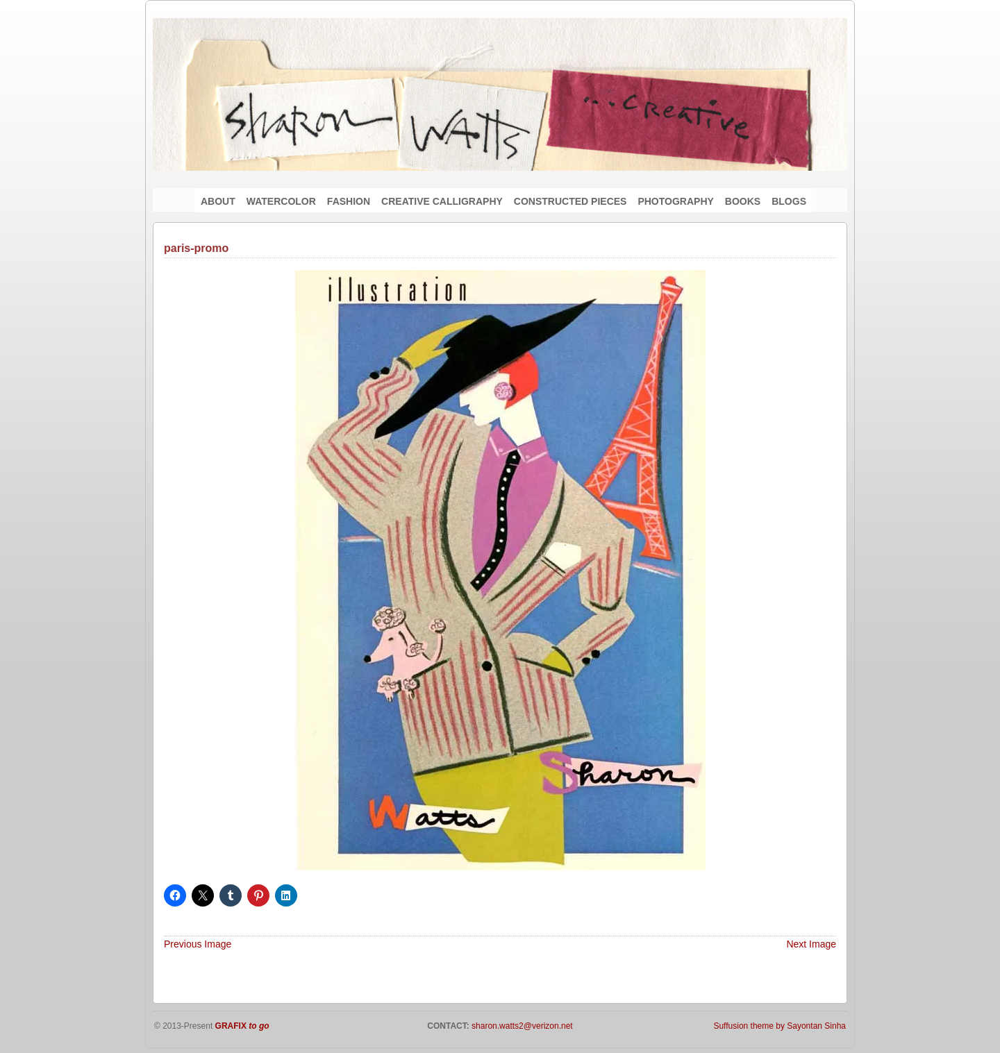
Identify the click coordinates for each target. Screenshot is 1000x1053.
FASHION (348, 201)
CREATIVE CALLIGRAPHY (442, 201)
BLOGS (789, 201)
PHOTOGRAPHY (675, 201)
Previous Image (197, 944)
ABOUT (218, 201)
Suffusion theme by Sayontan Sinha (779, 1026)
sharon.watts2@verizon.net (521, 1026)
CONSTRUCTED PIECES (570, 201)
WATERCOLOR (281, 201)
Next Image (811, 944)
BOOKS (742, 201)
